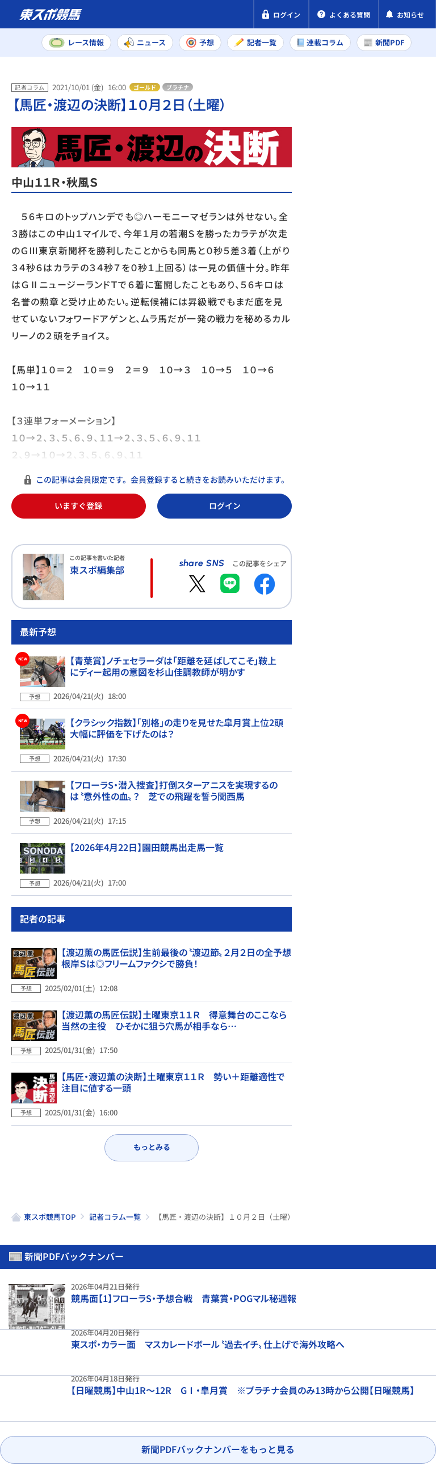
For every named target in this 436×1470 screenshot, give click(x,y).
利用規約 (226, 1393)
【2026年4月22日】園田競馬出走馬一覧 (138, 869)
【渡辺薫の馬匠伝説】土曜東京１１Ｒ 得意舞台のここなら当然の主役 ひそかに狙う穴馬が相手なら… (174, 1020)
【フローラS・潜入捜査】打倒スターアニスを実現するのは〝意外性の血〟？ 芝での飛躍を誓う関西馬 (176, 820)
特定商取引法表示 (155, 1393)
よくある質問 (109, 1415)
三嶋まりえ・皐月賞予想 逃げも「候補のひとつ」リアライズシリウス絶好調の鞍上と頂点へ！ (389, 977)
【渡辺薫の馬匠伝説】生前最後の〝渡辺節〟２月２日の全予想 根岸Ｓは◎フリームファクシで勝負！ (180, 966)
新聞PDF (336, 134)
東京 (356, 392)
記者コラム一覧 (115, 1195)
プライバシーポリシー (56, 1393)
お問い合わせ (38, 1415)
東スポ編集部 (97, 569)
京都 (401, 392)
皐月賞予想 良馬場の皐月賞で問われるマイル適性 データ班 (389, 766)
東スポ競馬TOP (50, 1195)
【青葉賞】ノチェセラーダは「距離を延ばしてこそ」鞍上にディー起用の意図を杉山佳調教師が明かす (176, 713)
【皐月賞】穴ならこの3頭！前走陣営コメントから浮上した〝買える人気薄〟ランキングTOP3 (388, 866)
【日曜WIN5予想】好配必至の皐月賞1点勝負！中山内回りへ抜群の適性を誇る (389, 672)
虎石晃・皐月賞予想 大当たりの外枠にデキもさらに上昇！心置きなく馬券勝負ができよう (389, 567)
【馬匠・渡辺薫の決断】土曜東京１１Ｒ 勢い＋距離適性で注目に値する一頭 (173, 1074)
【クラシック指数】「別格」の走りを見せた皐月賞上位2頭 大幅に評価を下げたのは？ (172, 767)
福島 (356, 417)
